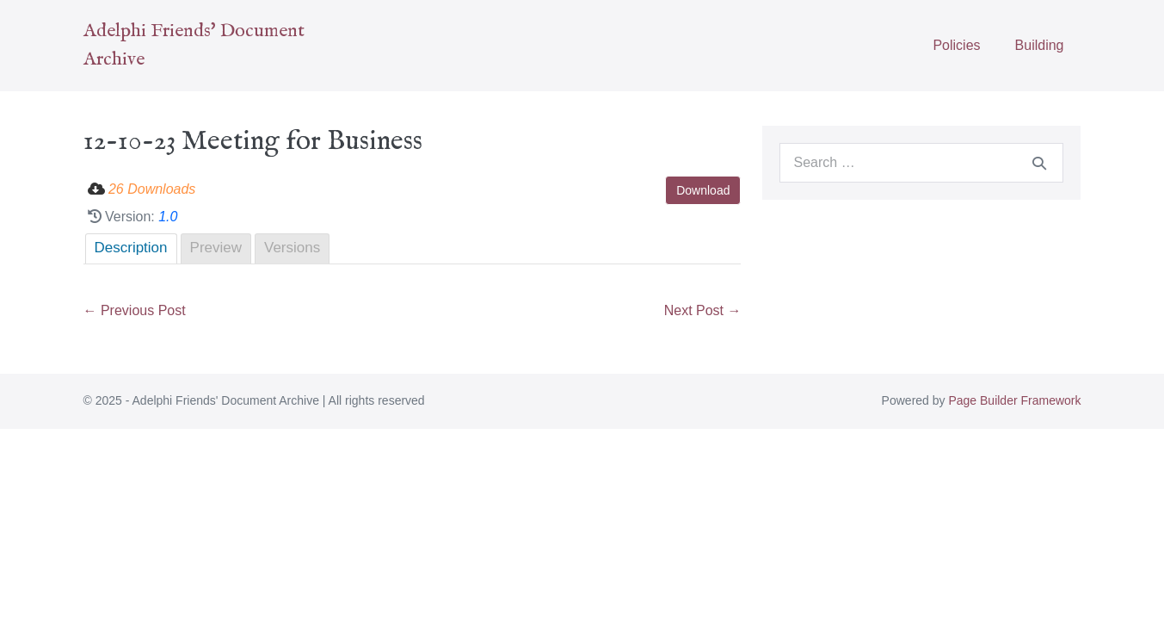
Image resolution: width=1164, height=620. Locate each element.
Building (1039, 45)
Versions (292, 247)
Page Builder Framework (1014, 400)
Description (131, 247)
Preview (216, 247)
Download (703, 190)
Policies (956, 45)
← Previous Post (134, 310)
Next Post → (703, 310)
